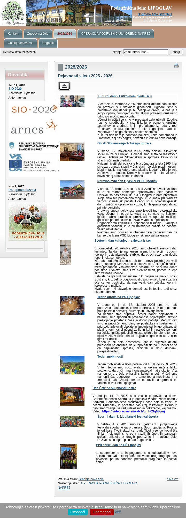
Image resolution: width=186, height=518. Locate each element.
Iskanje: (117, 52)
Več (118, 512)
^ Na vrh (172, 479)
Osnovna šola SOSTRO (154, 14)
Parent (64, 86)
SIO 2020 (15, 89)
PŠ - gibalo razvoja (22, 190)
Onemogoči (102, 512)
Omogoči (78, 512)
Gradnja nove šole (91, 479)
